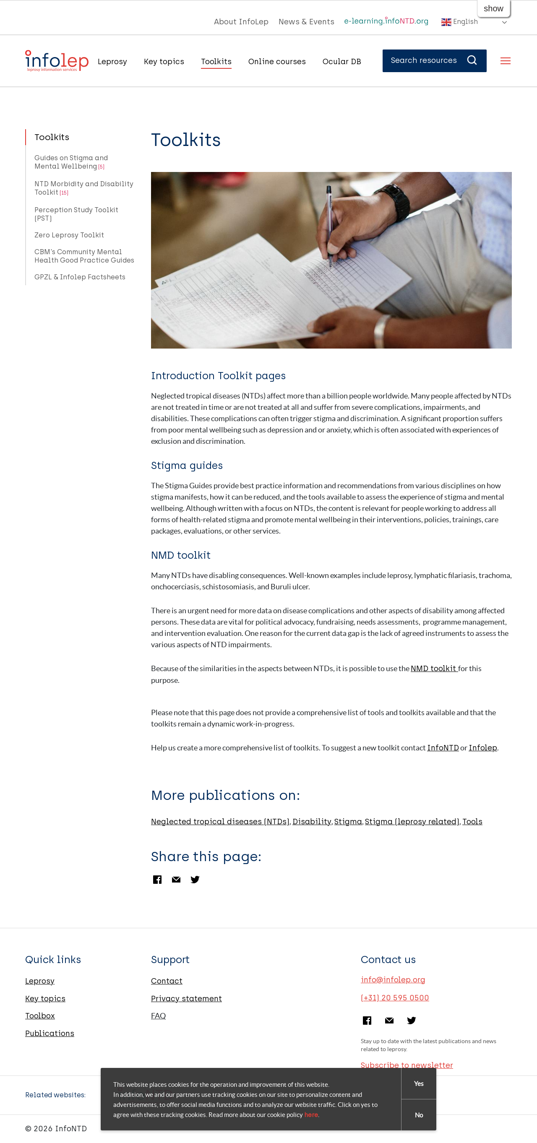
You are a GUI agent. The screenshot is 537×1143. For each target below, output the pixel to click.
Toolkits (216, 61)
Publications (49, 1033)
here (311, 1115)
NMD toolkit (434, 668)
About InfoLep (241, 21)
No (419, 1115)
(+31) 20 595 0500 (395, 997)
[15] (64, 193)
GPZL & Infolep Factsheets (79, 277)
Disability (311, 821)
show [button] (493, 8)
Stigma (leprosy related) (412, 821)
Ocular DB (342, 61)
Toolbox (40, 1016)
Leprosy (112, 61)
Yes (419, 1083)
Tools (472, 821)
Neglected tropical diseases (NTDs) (220, 821)
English (459, 22)
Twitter (195, 879)
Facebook (157, 879)
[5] (101, 167)
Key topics (164, 61)
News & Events (306, 21)
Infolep (483, 747)
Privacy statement (186, 998)
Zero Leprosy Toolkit (69, 235)
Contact (166, 981)
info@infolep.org (393, 979)
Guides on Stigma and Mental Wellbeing (71, 162)
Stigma (348, 821)
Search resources (434, 60)
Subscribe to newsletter (407, 1065)
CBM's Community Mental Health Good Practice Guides (84, 256)
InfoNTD (443, 747)
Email (176, 879)
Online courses (277, 61)
